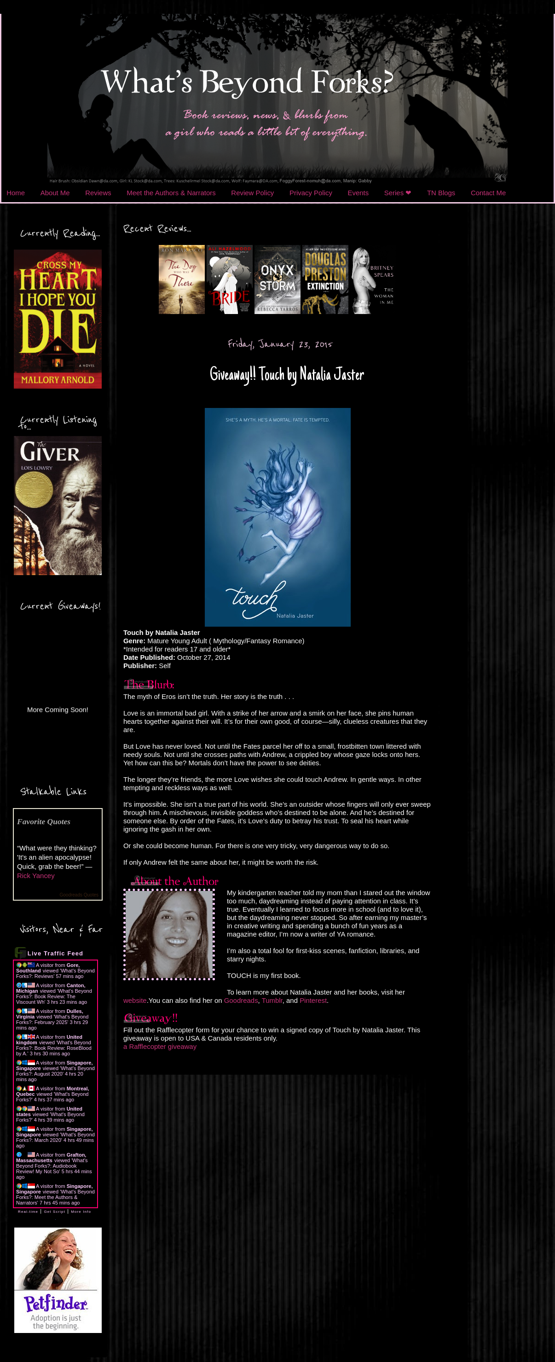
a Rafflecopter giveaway (160, 1046)
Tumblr (272, 1000)
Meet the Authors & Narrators (171, 193)
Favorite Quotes (43, 821)
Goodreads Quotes (79, 894)
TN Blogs (441, 193)
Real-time (28, 1212)
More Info (81, 1212)
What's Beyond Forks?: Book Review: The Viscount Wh (54, 996)
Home (15, 193)
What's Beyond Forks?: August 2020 (55, 1071)
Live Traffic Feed (55, 953)
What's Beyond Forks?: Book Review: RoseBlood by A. (54, 1048)
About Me (55, 193)
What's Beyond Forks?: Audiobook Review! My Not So (52, 1166)
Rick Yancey (36, 875)
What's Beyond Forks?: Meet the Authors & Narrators (55, 1197)
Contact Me (488, 193)
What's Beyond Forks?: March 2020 (55, 1137)
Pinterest (313, 1000)
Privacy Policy (310, 193)
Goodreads (241, 1000)
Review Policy (252, 193)
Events (358, 193)
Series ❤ (398, 193)
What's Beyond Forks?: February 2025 (52, 1019)
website (135, 1000)
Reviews (98, 193)
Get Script (54, 1212)
